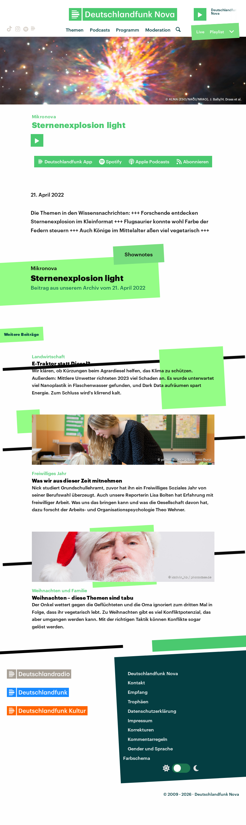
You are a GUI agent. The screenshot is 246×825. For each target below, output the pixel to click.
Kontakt (136, 682)
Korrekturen (141, 729)
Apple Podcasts (149, 161)
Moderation (158, 29)
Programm (127, 29)
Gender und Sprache (150, 748)
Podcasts (100, 29)
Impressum (140, 720)
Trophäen (138, 701)
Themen (75, 29)
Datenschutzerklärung (152, 711)
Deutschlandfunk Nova (153, 673)
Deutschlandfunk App (65, 161)
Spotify (110, 161)
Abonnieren (192, 161)
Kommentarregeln (147, 739)
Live (200, 31)
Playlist (217, 31)
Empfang (138, 692)
